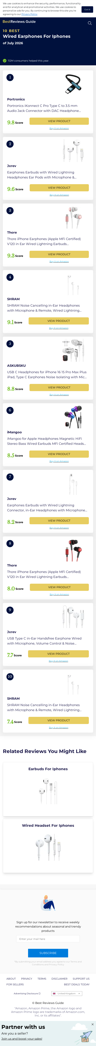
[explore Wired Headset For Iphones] (48, 846)
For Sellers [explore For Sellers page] (15, 984)
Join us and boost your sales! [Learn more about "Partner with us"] (21, 1038)
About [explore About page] (11, 978)
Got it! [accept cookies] (87, 9)
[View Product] (48, 101)
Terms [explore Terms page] (42, 978)
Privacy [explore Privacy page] (26, 978)
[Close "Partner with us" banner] (92, 1024)
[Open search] (90, 23)
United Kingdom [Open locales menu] (66, 993)
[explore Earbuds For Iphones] (48, 789)
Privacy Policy (29, 14)
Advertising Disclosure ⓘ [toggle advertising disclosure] (27, 993)
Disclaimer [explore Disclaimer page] (59, 978)
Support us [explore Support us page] (81, 978)
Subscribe (48, 953)
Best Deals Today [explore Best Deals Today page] (77, 984)
